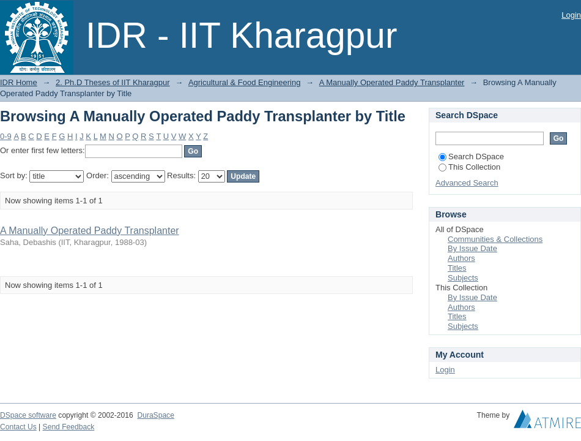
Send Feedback (69, 427)
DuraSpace (155, 415)
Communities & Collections (495, 239)
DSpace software (28, 415)
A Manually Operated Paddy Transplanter (392, 82)
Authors (461, 258)
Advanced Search (466, 182)
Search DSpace (471, 156)
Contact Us (18, 427)
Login (571, 15)
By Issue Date (472, 248)
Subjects (463, 277)
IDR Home (18, 82)
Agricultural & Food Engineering (244, 82)
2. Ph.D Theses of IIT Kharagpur (113, 82)
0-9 (6, 136)
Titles (457, 268)
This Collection (469, 167)
